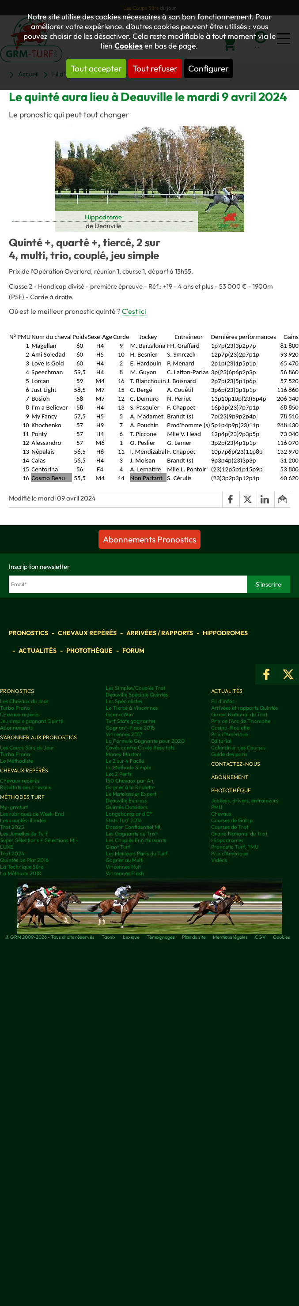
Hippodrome (103, 217)
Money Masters (123, 754)
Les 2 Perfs (119, 774)
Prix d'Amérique (229, 734)
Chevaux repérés (87, 633)
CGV (260, 937)
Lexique (131, 937)
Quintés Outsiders (127, 807)
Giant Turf (118, 846)
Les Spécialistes (124, 701)
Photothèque (89, 651)
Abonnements (16, 727)
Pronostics (28, 633)
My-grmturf (14, 807)
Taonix (109, 937)
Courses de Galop (232, 820)
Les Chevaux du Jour (24, 701)
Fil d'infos (223, 701)
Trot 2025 (12, 827)
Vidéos (219, 860)
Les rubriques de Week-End (32, 813)
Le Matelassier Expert (131, 793)
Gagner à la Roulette (130, 787)
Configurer (208, 68)
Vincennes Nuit (123, 866)
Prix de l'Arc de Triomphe (240, 721)
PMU (216, 807)
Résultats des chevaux (25, 787)
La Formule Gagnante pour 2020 (145, 741)
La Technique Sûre (21, 866)
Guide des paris (229, 754)
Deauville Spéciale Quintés (137, 694)
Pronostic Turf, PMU (234, 846)
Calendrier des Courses (238, 747)
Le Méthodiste (16, 760)
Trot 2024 (12, 853)
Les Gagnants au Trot (131, 833)
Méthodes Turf (22, 797)
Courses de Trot (229, 827)
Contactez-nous (235, 763)
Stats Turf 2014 (124, 820)
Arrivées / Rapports (159, 633)
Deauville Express (126, 800)
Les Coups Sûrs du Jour (27, 747)
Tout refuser (155, 68)
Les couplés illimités (23, 820)
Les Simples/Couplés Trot (135, 688)
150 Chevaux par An (129, 780)
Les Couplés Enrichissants (136, 840)
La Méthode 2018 (20, 873)
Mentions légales (230, 937)
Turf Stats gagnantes (130, 721)
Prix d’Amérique (229, 853)
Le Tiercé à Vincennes (132, 707)
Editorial (221, 741)
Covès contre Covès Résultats (140, 747)
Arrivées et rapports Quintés (244, 707)
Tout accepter (96, 68)
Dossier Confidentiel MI (133, 827)
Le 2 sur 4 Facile (125, 760)
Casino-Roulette (230, 727)
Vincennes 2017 (124, 734)
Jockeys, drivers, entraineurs (244, 800)
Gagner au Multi (125, 860)
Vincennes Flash (125, 873)
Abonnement (230, 777)
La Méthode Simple (128, 767)
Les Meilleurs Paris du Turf (136, 853)
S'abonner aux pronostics (38, 737)
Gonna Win (119, 714)
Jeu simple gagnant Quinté (31, 721)
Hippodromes (225, 633)
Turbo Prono (15, 707)
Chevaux (221, 813)
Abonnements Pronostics (149, 539)
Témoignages (161, 937)
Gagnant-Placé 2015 (130, 727)
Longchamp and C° (129, 813)
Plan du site (194, 937)
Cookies (128, 46)
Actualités (38, 651)
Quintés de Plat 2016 (24, 860)
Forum (133, 651)
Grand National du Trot (239, 714)
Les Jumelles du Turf (24, 833)
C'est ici (134, 311)
